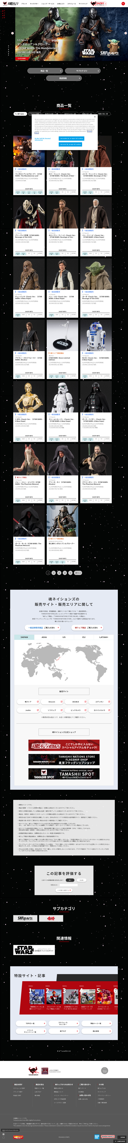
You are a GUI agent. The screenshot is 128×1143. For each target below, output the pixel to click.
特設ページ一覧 (96, 1023)
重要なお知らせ (58, 1088)
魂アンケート (82, 1088)
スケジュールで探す (19, 1088)
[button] (12, 33)
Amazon (52, 701)
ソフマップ (52, 710)
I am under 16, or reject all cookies (71, 138)
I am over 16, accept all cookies (70, 144)
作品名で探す (17, 1095)
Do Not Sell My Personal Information (10, 1130)
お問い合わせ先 (83, 1099)
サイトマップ (83, 4)
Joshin (28, 710)
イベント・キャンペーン (61, 1095)
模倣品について (58, 1092)
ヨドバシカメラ (99, 710)
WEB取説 (81, 1092)
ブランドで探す (17, 1092)
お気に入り (60, 4)
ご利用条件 (101, 1099)
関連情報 (63, 78)
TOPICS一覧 (30, 1023)
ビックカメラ (76, 710)
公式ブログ (38, 1092)
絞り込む (21, 114)
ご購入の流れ (41, 627)
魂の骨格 (96, 1031)
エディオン (99, 701)
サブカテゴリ (81, 70)
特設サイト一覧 (39, 1088)
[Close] (95, 117)
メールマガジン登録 (60, 1103)
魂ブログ (63, 1031)
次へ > (78, 572)
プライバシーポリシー (104, 1095)
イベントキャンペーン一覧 (30, 1031)
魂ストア (28, 701)
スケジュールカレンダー (62, 1023)
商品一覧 (44, 70)
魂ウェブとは (102, 1088)
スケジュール (71, 4)
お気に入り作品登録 (60, 1099)
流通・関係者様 (102, 1103)
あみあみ (75, 701)
